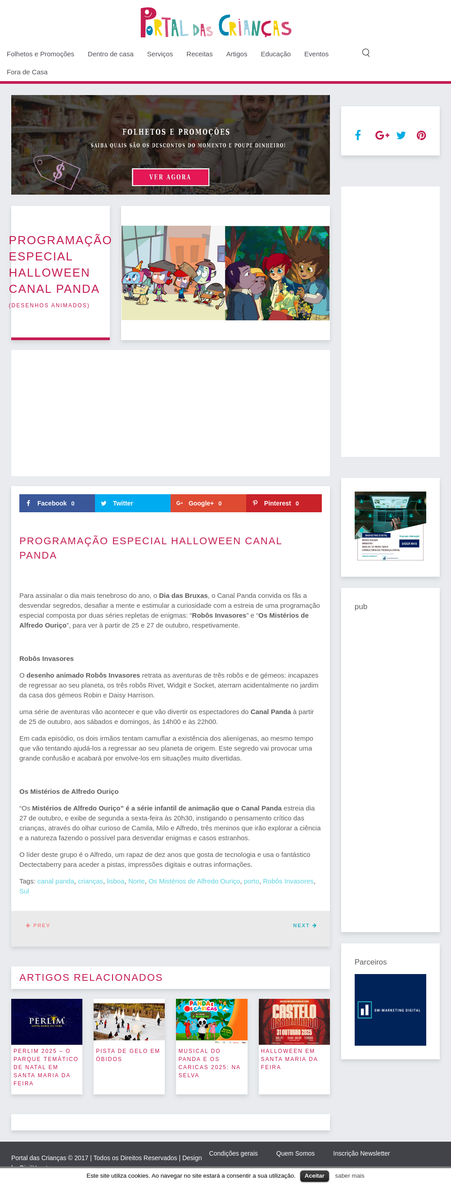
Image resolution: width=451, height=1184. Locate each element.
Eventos (316, 54)
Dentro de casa (111, 54)
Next (305, 925)
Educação (276, 54)
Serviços (160, 54)
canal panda (55, 881)
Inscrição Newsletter (361, 1153)
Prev (38, 925)
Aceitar (315, 1175)
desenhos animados (49, 305)
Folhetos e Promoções (40, 54)
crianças (90, 881)
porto (251, 881)
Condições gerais (233, 1153)
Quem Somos (295, 1153)
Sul (24, 891)
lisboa (115, 881)
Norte (136, 881)
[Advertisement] (170, 413)
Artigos (237, 54)
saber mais (350, 1175)
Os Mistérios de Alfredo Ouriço (194, 881)
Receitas (199, 54)
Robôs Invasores (288, 881)
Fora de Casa (27, 72)
